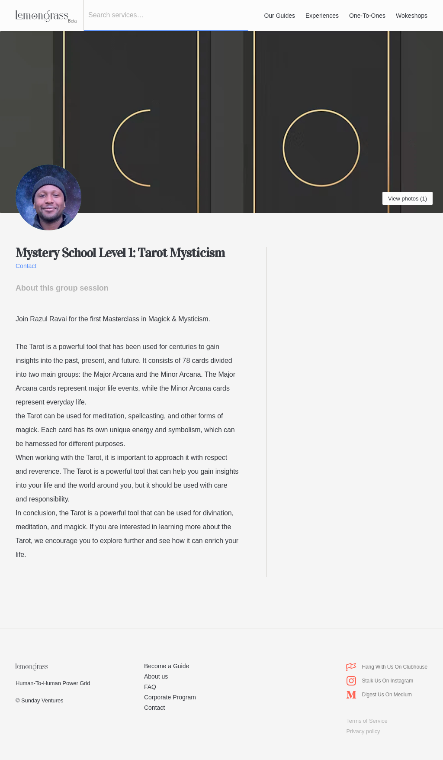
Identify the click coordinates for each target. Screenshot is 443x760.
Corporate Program (170, 697)
